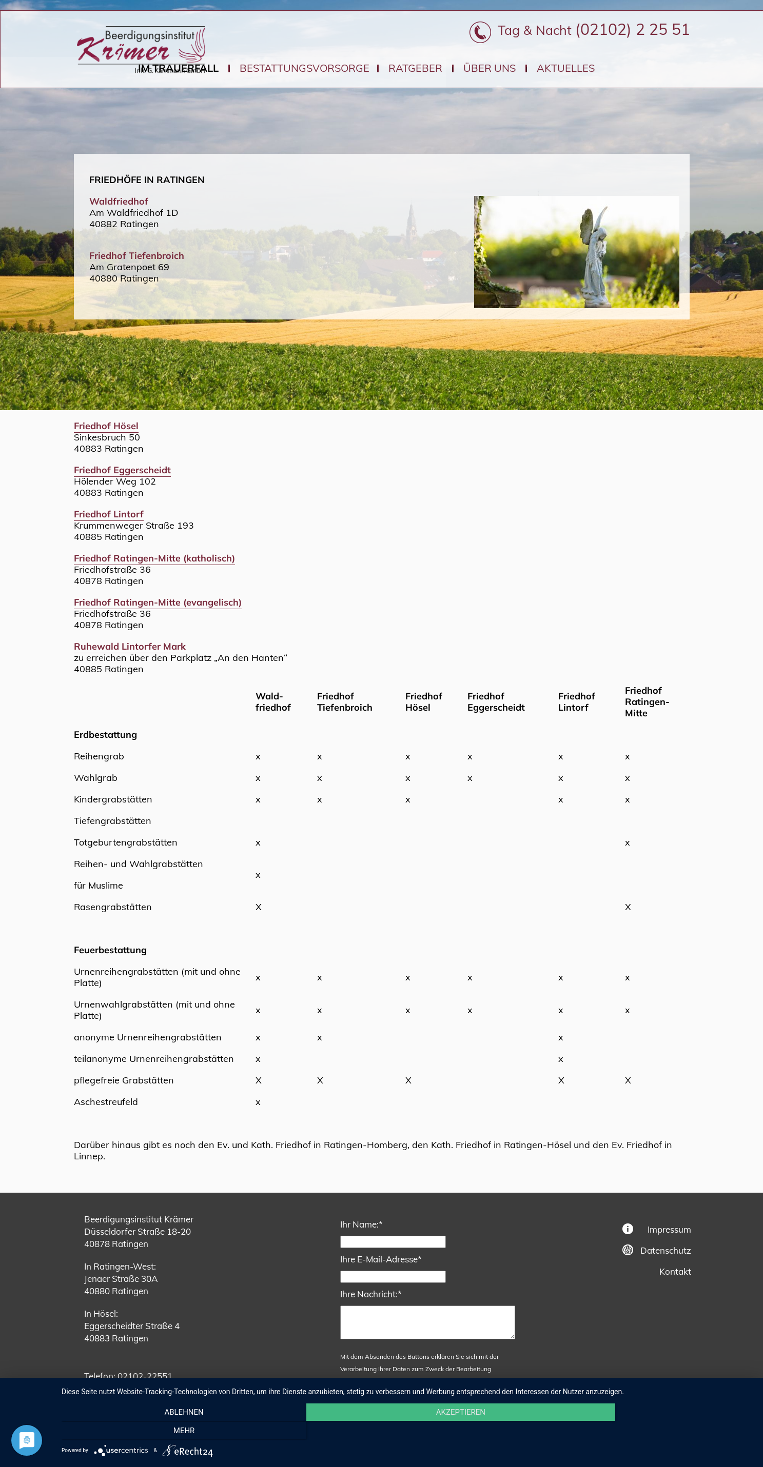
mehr (649, 1431)
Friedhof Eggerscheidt (122, 470)
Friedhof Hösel (106, 426)
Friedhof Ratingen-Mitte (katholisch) (154, 558)
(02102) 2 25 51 (632, 29)
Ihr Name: (361, 1224)
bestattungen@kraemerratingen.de (183, 1388)
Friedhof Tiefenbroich (136, 256)
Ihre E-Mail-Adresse (381, 1258)
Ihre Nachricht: (371, 1293)
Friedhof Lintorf (109, 514)
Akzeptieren (407, 1431)
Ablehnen (165, 1431)
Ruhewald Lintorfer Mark (130, 646)
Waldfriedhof (118, 201)
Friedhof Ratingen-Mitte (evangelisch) (158, 602)
